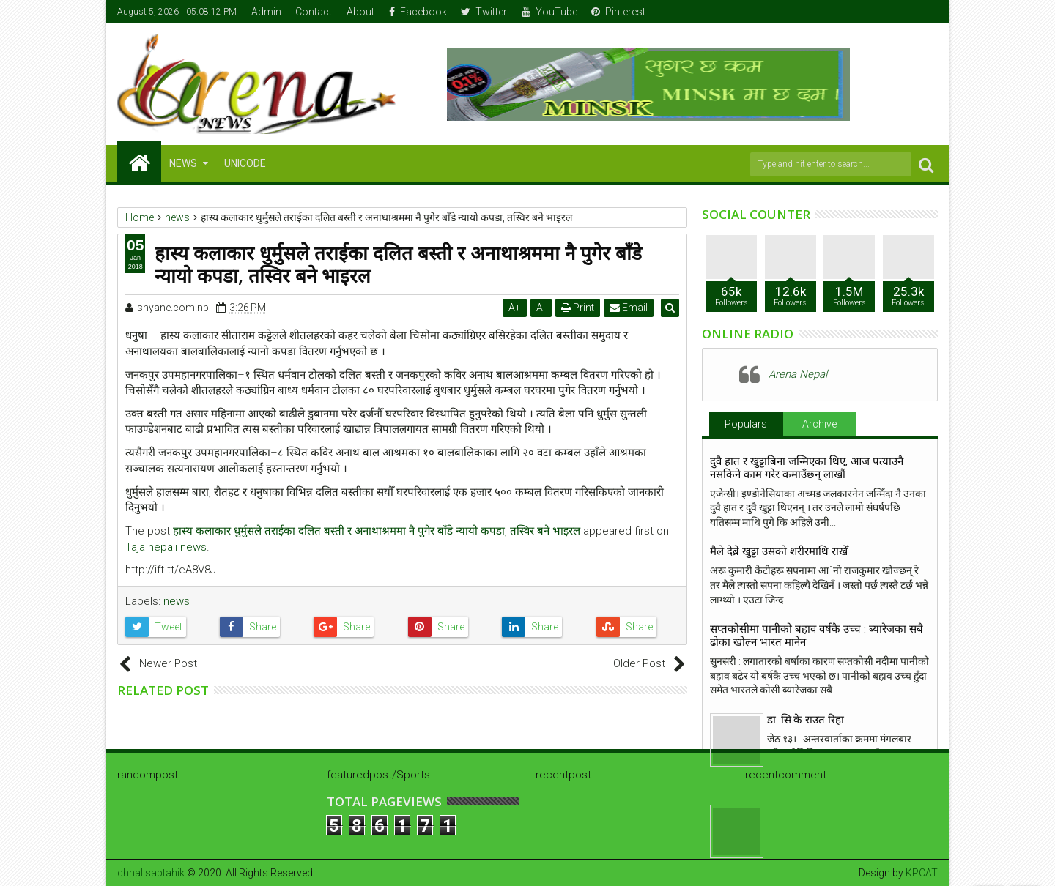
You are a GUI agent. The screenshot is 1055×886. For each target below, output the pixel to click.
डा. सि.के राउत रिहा (805, 719)
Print (579, 307)
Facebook (418, 12)
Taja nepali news (166, 547)
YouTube (549, 12)
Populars (746, 424)
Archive (819, 424)
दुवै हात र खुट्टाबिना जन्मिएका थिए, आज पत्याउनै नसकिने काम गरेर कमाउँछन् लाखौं (806, 468)
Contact (313, 12)
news (176, 601)
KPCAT (922, 873)
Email (631, 307)
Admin (266, 12)
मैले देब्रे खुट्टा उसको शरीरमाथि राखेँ (779, 551)
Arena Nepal (798, 374)
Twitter (484, 12)
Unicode (245, 163)
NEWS (183, 163)
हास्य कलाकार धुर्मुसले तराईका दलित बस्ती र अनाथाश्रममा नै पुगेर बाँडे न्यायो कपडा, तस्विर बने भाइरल (376, 530)
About (360, 12)
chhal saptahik (151, 873)
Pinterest (618, 12)
